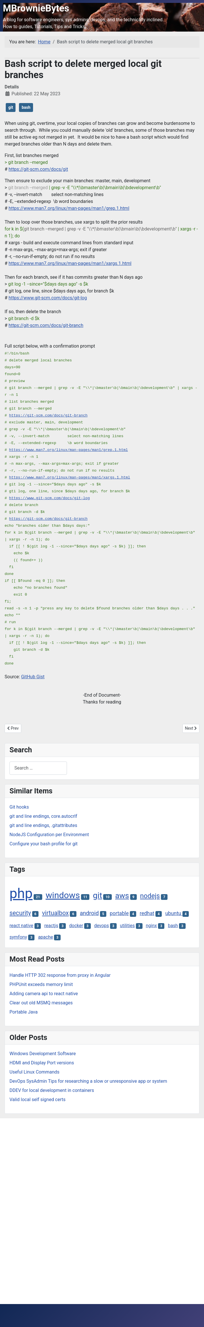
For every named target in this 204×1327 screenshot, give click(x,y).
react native (21, 925)
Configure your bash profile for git (43, 843)
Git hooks (19, 807)
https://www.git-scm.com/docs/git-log (48, 298)
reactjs (51, 925)
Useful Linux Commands (34, 1072)
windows (63, 895)
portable (119, 913)
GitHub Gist (33, 676)
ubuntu (173, 913)
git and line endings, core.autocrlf (43, 816)
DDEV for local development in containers (51, 1090)
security (20, 913)
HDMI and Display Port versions (41, 1063)
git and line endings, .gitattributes (43, 825)
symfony (18, 937)
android (89, 913)
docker (76, 925)
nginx (151, 925)
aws (122, 895)
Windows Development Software (42, 1053)
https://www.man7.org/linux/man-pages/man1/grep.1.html (69, 208)
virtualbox (55, 913)
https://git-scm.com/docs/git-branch (46, 325)
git (10, 107)
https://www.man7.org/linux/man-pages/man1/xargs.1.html (70, 263)
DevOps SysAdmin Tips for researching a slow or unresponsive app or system (88, 1081)
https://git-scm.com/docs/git (38, 169)
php (20, 893)
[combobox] (38, 768)
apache (45, 937)
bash (26, 107)
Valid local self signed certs (37, 1099)
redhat (147, 913)
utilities (127, 925)
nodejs (150, 896)
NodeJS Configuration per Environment (49, 834)
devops (101, 925)
